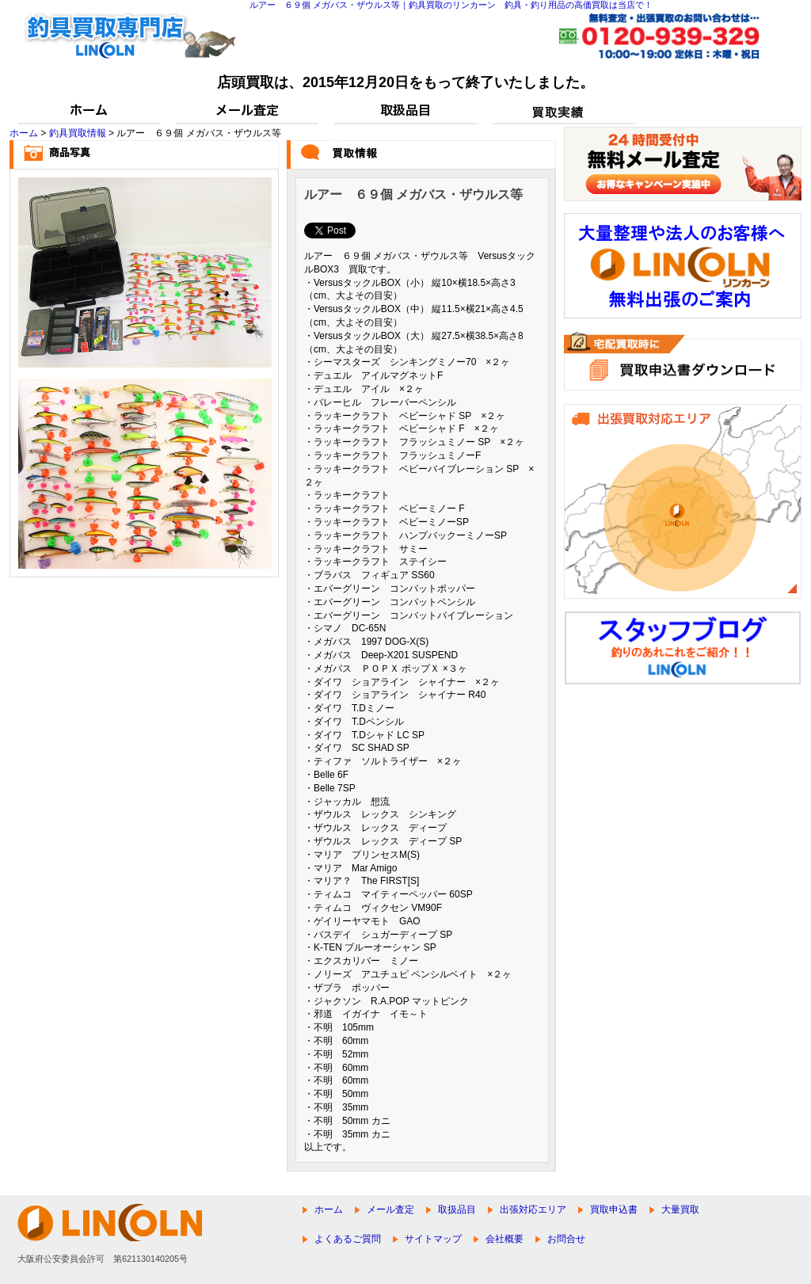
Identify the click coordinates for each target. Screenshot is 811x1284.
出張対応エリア (533, 1209)
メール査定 (390, 1209)
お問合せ (566, 1238)
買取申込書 (614, 1209)
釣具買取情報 (77, 133)
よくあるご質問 (347, 1238)
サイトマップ (433, 1238)
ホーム (24, 133)
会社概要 (504, 1238)
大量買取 (680, 1209)
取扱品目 (457, 1209)
